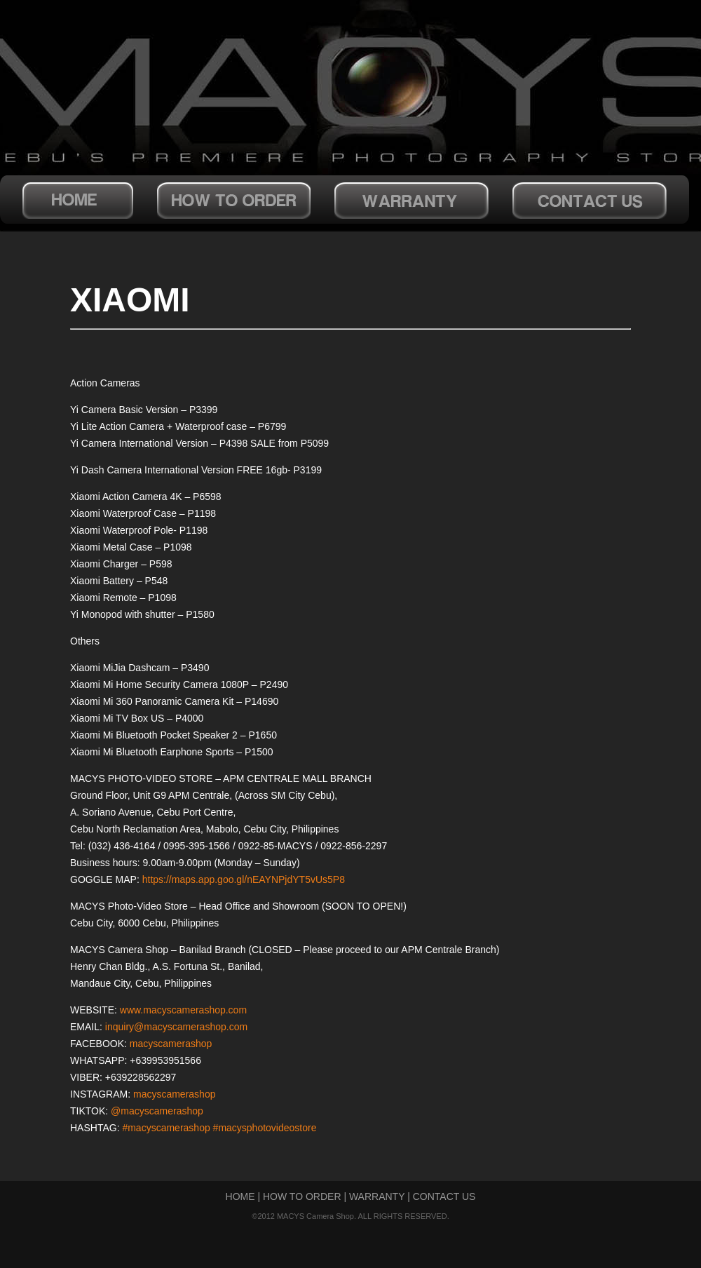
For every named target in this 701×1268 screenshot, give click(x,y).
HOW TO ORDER (302, 1196)
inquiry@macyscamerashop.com (176, 1026)
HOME (240, 1196)
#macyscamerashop (166, 1127)
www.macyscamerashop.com (183, 1010)
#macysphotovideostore (265, 1127)
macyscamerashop (171, 1043)
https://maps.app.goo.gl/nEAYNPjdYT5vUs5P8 (243, 879)
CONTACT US (444, 1196)
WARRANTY (376, 1196)
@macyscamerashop (157, 1111)
